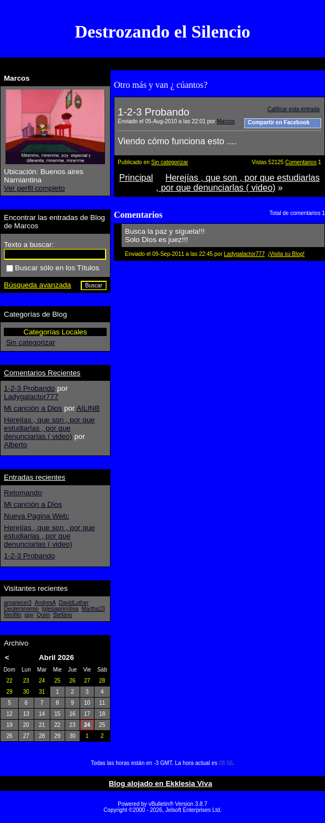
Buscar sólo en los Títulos (52, 268)
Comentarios (301, 162)
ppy (28, 615)
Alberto (15, 445)
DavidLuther (73, 603)
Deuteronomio (21, 609)
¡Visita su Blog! (286, 254)
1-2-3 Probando (29, 388)
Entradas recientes (34, 477)
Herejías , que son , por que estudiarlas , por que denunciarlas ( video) (237, 182)
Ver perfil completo (34, 188)
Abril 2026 (56, 657)
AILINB (87, 408)
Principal (136, 177)
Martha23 (93, 609)
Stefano (62, 615)
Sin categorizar (169, 162)
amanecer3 (18, 603)
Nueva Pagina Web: (36, 516)
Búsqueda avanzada (37, 285)
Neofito (13, 615)
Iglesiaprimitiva (60, 609)
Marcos (226, 121)
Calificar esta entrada (294, 109)
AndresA (45, 603)
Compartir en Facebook (279, 122)
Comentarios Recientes (42, 373)
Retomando (23, 493)
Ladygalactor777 (244, 254)
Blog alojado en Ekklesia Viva (160, 783)
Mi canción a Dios (33, 408)
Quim (43, 615)
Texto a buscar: (29, 244)
